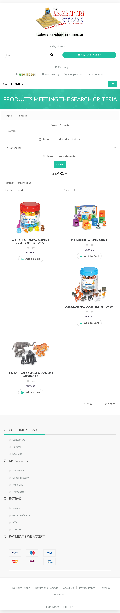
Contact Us (18, 439)
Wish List (17, 484)
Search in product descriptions (60, 139)
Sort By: (9, 190)
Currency (62, 67)
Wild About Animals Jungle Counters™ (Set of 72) (31, 241)
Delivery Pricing (21, 587)
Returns (17, 446)
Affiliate (16, 522)
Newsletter (19, 491)
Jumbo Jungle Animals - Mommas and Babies (30, 375)
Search (23, 115)
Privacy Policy (87, 587)
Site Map (17, 453)
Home (8, 115)
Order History (20, 477)
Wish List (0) (50, 74)
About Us (68, 587)
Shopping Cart (74, 74)
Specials (17, 529)
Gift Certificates (21, 515)
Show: (67, 190)
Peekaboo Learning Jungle (89, 239)
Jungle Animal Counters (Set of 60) (89, 306)
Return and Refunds (46, 587)
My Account (59, 46)
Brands (16, 508)
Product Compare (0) (18, 183)
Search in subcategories (60, 156)
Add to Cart (30, 258)
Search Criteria (60, 125)
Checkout (96, 74)
